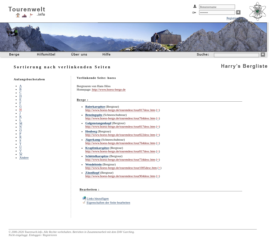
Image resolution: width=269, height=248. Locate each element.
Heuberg (91, 131)
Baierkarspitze (95, 106)
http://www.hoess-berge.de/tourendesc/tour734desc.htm (120, 159)
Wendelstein (93, 164)
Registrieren (233, 18)
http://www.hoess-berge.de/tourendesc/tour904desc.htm (120, 176)
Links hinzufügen (98, 198)
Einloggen (35, 235)
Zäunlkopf (92, 172)
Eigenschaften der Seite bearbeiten (108, 202)
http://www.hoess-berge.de (109, 89)
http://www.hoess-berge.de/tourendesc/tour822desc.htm (120, 134)
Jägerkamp (92, 139)
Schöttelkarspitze (96, 156)
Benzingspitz (93, 114)
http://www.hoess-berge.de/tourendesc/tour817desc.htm (120, 110)
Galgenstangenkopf (98, 123)
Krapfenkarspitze (97, 147)
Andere (24, 157)
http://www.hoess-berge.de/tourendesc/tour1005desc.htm (121, 167)
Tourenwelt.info (33, 231)
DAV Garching (125, 231)
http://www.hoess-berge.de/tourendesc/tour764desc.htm (120, 118)
